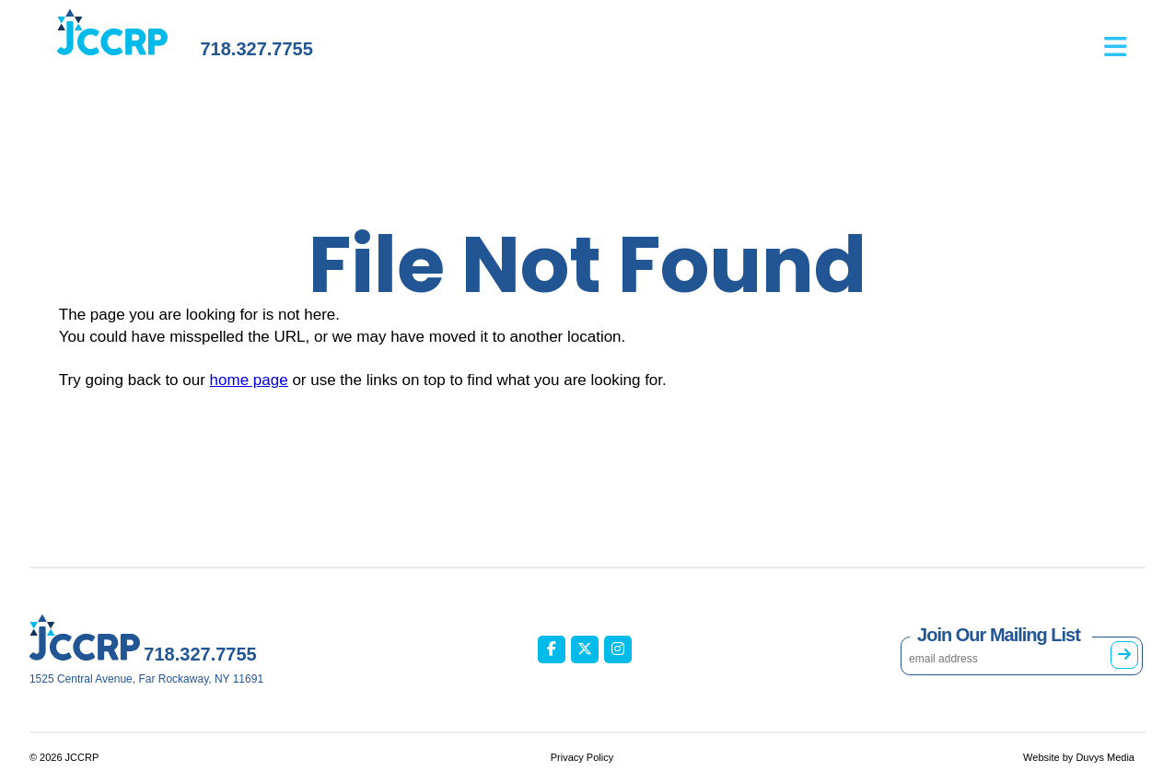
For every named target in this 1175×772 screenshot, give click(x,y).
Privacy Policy (582, 757)
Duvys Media (1105, 757)
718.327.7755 (256, 49)
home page (249, 380)
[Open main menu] (1125, 38)
